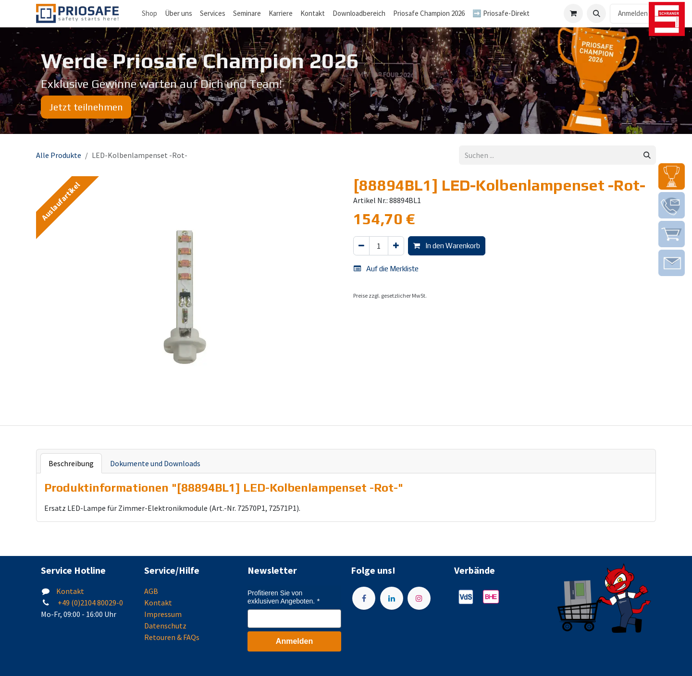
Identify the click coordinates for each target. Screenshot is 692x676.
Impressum (163, 614)
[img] (671, 176)
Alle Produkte (58, 155)
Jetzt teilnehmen (86, 106)
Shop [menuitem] (149, 13)
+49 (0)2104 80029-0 (89, 602)
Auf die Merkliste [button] (386, 269)
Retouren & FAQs (171, 637)
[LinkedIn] (391, 598)
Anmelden (633, 13)
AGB (151, 591)
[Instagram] (419, 598)
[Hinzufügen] (396, 246)
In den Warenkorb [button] (446, 245)
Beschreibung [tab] (71, 463)
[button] (596, 13)
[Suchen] (647, 155)
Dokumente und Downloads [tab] (155, 463)
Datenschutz (165, 625)
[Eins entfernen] (361, 246)
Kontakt (70, 591)
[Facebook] (363, 598)
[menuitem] (178, 13)
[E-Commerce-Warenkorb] (573, 13)
